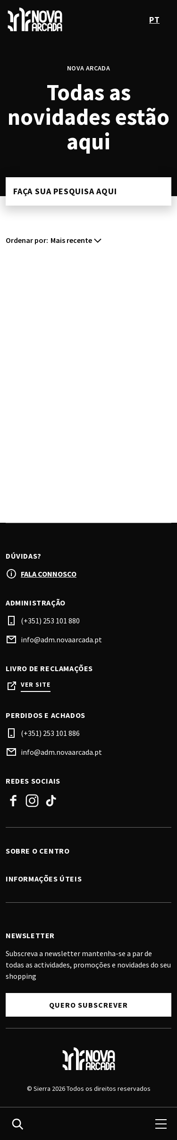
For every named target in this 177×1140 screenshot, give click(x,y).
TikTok (51, 800)
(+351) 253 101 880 (50, 620)
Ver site (36, 685)
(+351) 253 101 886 (50, 733)
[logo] (48, 19)
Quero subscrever (88, 1005)
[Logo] (88, 1058)
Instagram (32, 800)
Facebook (13, 800)
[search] (17, 1124)
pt (154, 19)
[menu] (161, 1124)
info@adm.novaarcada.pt (61, 639)
